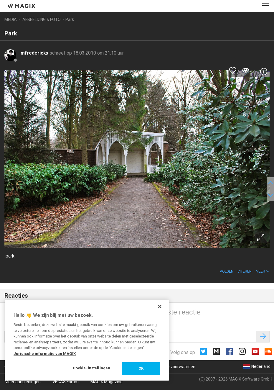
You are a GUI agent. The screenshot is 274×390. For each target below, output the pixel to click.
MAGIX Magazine (106, 381)
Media (10, 19)
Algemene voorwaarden (172, 366)
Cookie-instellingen (91, 368)
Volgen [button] (226, 271)
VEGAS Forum (65, 381)
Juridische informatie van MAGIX (45, 353)
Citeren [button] (244, 271)
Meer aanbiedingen (23, 381)
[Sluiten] (159, 306)
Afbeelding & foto (41, 19)
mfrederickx (35, 53)
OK (140, 368)
